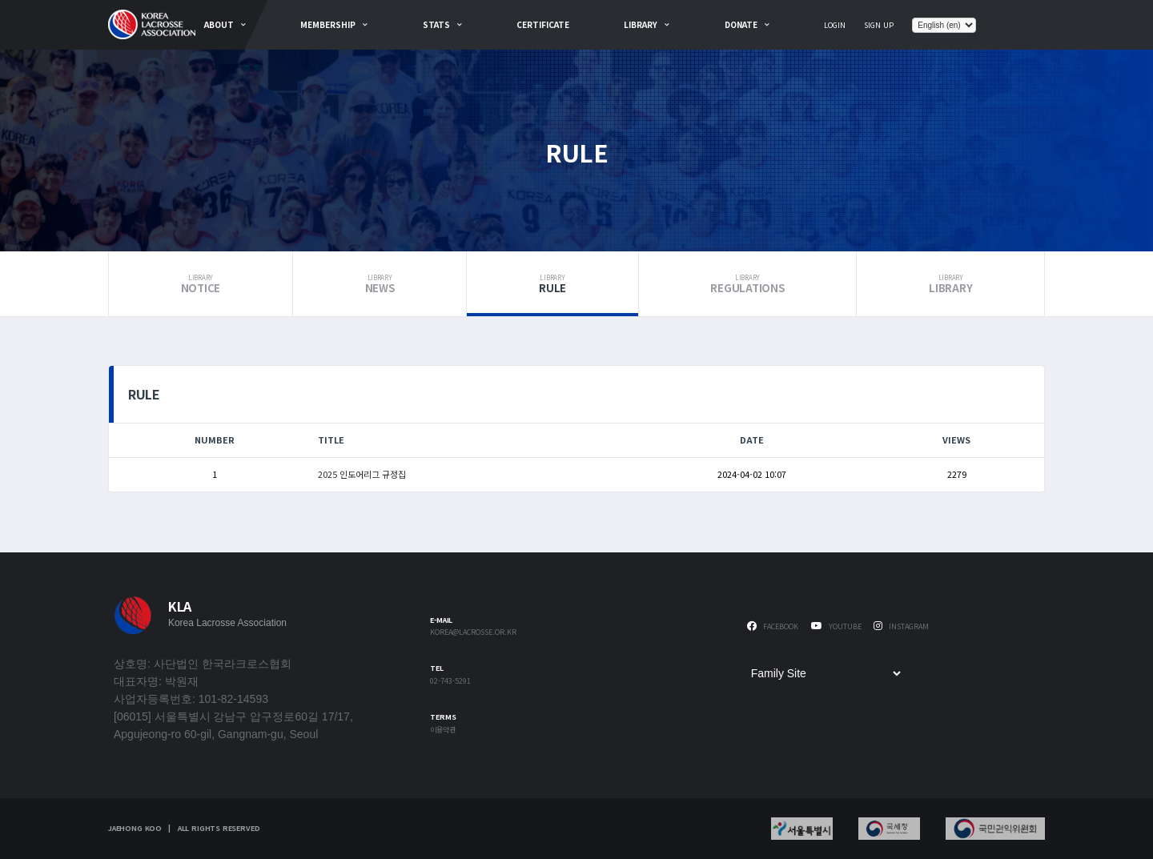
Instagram (901, 626)
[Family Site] (825, 673)
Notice (200, 284)
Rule (552, 284)
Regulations (748, 284)
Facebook (772, 626)
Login (835, 25)
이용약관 (443, 730)
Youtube (836, 626)
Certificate (542, 24)
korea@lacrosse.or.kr (473, 632)
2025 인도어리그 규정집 (362, 474)
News (379, 284)
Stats (436, 24)
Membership (328, 24)
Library (640, 24)
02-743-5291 (450, 681)
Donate (741, 24)
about (219, 24)
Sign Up (879, 25)
